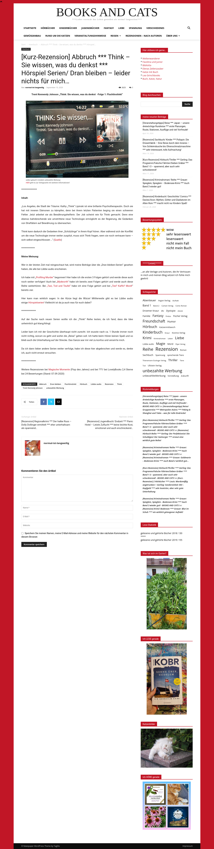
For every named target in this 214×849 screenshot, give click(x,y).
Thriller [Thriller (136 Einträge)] (173, 360)
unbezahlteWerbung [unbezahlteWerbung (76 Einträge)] (154, 375)
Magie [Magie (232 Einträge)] (160, 343)
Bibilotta (146, 65)
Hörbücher (48, 28)
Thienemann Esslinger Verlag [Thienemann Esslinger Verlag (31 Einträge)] (154, 360)
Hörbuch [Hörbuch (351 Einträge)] (150, 326)
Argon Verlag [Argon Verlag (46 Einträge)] (164, 300)
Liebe (121, 28)
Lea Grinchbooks (151, 75)
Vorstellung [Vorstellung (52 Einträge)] (173, 375)
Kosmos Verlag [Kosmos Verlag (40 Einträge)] (178, 332)
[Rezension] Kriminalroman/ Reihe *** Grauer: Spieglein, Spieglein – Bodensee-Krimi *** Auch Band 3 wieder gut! (166, 183)
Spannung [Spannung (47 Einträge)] (160, 355)
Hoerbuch (33, 44)
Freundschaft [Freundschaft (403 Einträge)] (154, 321)
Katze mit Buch (150, 72)
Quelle (57, 239)
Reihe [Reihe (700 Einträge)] (148, 349)
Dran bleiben (55, 384)
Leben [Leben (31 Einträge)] (170, 338)
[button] (189, 28)
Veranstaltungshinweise (90, 35)
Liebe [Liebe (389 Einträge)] (179, 338)
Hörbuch (83, 384)
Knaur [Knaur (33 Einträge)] (167, 333)
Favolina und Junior (152, 61)
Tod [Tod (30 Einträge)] (144, 366)
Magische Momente (59, 369)
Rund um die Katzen (57, 35)
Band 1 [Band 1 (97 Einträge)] (147, 305)
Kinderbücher (68, 28)
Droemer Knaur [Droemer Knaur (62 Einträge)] (151, 310)
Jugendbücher (90, 28)
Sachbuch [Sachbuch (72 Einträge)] (148, 355)
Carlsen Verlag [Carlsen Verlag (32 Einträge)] (167, 306)
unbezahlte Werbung (55, 388)
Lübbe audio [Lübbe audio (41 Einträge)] (148, 344)
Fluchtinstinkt (70, 384)
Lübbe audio (96, 384)
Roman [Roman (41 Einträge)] (183, 350)
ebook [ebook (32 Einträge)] (180, 311)
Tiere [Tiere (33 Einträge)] (182, 360)
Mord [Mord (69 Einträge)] (170, 343)
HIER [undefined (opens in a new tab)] (28, 183)
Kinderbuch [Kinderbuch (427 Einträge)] (153, 332)
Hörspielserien (36, 302)
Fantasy (109, 28)
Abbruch (43, 384)
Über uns (173, 35)
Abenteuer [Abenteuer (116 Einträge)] (149, 300)
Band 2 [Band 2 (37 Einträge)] (156, 306)
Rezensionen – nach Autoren (144, 35)
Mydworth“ (63, 281)
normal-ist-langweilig (34, 87)
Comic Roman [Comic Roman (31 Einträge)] (181, 306)
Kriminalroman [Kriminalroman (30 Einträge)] (160, 338)
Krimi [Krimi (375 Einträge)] (147, 338)
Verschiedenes (155, 28)
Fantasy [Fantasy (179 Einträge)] (158, 316)
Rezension (109, 384)
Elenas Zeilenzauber (152, 68)
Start (23, 44)
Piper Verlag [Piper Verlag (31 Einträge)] (180, 344)
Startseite (30, 28)
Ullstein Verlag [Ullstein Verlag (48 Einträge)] (155, 365)
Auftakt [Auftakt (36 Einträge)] (175, 300)
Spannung (135, 28)
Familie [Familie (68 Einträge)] (146, 316)
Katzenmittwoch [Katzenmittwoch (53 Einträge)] (167, 327)
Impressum (188, 846)
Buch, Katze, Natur (152, 78)
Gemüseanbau (32, 35)
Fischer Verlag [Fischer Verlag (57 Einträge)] (180, 316)
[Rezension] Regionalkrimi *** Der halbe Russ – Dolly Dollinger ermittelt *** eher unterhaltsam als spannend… (46, 425)
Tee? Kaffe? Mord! (122, 285)
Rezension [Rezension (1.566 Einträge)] (166, 349)
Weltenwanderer (151, 58)
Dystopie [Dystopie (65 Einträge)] (170, 310)
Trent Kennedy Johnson (33, 388)
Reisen (116, 35)
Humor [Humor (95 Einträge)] (171, 321)
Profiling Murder (44, 277)
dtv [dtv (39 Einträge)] (162, 310)
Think (119, 384)
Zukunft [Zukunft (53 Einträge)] (185, 375)
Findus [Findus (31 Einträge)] (168, 316)
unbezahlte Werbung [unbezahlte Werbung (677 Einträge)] (162, 370)
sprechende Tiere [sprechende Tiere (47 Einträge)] (175, 355)
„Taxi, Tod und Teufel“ (59, 285)
